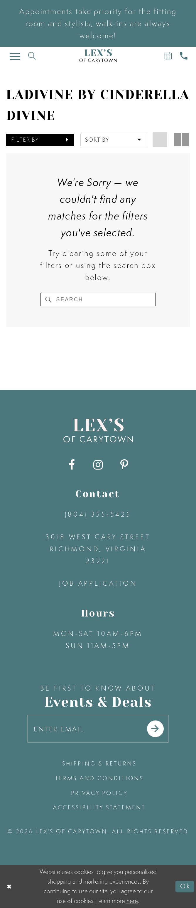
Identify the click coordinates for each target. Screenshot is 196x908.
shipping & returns (99, 763)
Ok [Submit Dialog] (185, 886)
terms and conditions (99, 778)
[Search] (98, 299)
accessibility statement (99, 807)
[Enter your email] (98, 729)
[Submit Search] (48, 299)
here (132, 901)
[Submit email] (155, 729)
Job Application (98, 583)
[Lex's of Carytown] (98, 55)
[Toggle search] (32, 56)
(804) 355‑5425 (98, 514)
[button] (40, 140)
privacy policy (99, 793)
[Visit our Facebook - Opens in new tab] (71, 464)
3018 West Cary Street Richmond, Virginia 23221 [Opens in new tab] (98, 548)
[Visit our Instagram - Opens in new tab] (97, 464)
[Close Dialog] (9, 887)
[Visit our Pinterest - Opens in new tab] (124, 464)
